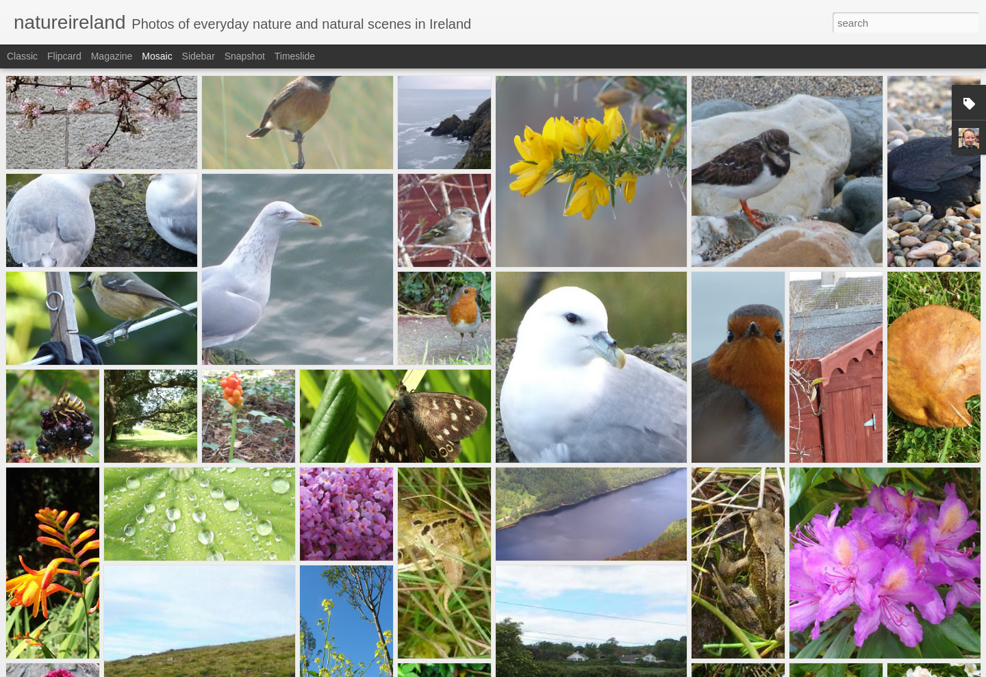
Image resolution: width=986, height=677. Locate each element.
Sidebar (198, 56)
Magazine (112, 56)
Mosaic (157, 56)
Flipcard (64, 56)
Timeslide (295, 56)
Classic (22, 56)
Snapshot (245, 56)
